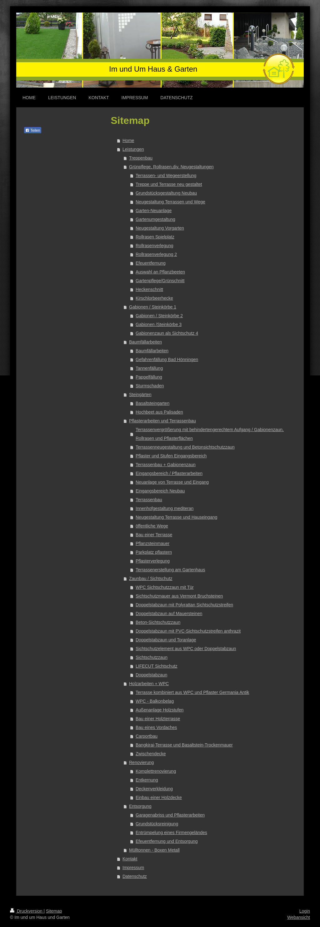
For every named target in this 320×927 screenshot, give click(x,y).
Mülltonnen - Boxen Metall (154, 850)
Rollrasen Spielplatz (155, 236)
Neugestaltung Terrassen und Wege (170, 201)
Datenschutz (134, 876)
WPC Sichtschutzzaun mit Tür (165, 587)
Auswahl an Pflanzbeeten (160, 271)
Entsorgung (140, 806)
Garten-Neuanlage (154, 210)
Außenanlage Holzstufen (159, 709)
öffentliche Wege (152, 525)
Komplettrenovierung (156, 771)
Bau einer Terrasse (154, 534)
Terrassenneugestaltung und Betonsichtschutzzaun (185, 447)
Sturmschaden (150, 385)
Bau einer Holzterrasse (158, 718)
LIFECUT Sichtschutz (157, 666)
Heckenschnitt (149, 289)
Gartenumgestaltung (155, 219)
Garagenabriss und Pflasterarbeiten (170, 814)
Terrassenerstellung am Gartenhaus (170, 569)
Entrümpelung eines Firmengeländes (171, 832)
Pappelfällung (149, 376)
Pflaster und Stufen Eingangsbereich (171, 455)
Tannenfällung (149, 368)
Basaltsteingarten (152, 403)
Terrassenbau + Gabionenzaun (166, 464)
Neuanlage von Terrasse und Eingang (172, 482)
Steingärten (140, 394)
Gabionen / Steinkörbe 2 (159, 315)
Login (304, 911)
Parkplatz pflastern (154, 552)
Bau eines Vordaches (156, 727)
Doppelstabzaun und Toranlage (166, 639)
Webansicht (298, 917)
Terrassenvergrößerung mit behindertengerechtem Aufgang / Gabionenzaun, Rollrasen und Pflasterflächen (210, 434)
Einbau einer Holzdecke (159, 797)
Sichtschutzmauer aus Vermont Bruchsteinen (179, 595)
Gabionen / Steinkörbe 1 (152, 306)
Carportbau (147, 736)
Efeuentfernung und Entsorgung (167, 841)
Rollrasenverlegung (154, 245)
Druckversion (26, 911)
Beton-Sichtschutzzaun (158, 622)
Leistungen (133, 149)
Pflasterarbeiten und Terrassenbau (162, 420)
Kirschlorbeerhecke (154, 298)
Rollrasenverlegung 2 (156, 254)
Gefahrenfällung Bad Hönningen (167, 359)
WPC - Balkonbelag (155, 701)
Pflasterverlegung (153, 560)
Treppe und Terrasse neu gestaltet (169, 184)
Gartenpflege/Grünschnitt (160, 280)
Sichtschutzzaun (152, 657)
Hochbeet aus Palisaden (159, 412)
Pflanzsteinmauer (152, 543)
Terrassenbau (149, 499)
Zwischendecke (151, 753)
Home (128, 140)
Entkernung (147, 779)
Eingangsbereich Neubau (160, 490)
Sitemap (54, 911)
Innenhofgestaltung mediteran (164, 508)
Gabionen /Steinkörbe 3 (159, 324)
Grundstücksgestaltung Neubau (166, 193)
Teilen (32, 130)
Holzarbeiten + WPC (149, 683)
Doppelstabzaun (151, 674)
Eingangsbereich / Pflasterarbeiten (169, 473)
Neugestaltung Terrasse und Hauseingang (176, 517)
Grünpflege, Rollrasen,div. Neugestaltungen (171, 166)
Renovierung (141, 762)
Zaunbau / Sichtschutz (150, 578)
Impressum (133, 867)
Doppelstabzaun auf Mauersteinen (169, 613)
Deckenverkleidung (154, 788)
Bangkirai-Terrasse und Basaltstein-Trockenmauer (184, 744)
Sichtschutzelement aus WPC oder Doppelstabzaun (186, 648)
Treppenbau (140, 157)
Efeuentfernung (151, 263)
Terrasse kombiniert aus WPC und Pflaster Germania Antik (192, 692)
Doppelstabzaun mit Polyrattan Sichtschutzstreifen (184, 604)
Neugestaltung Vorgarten (160, 228)
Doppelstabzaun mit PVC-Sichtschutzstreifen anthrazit (188, 631)
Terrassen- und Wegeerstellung (166, 175)
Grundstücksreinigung (157, 823)
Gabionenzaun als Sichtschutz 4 (167, 333)
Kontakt (129, 858)
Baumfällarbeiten (145, 341)
